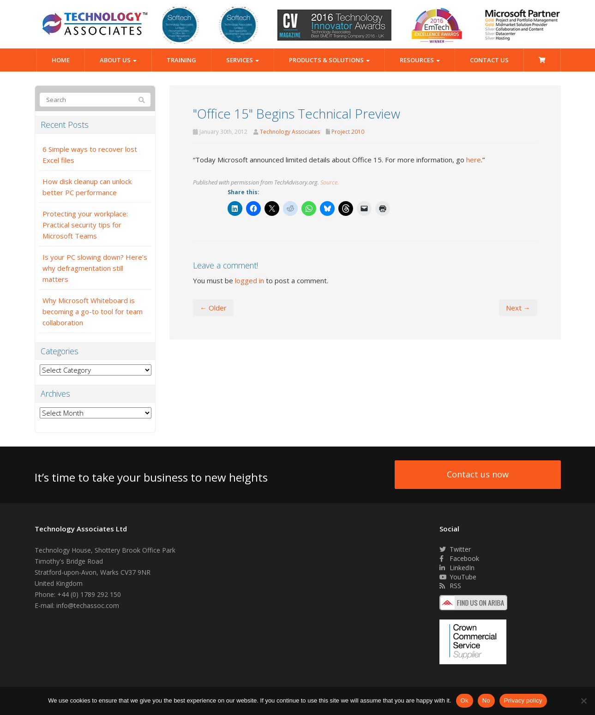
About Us (118, 60)
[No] (583, 700)
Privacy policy (523, 700)
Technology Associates (290, 132)
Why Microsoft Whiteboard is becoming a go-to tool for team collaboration (92, 311)
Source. (329, 182)
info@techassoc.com (87, 605)
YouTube (457, 576)
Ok (465, 700)
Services (242, 60)
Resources (420, 60)
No (486, 700)
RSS (450, 585)
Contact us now (478, 474)
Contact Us (489, 60)
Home (61, 60)
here (473, 159)
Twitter (455, 549)
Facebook (459, 558)
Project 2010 (347, 132)
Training (181, 60)
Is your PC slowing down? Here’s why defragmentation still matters (94, 268)
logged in (249, 280)
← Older (213, 307)
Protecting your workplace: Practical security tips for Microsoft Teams (85, 224)
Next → (518, 307)
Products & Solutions (329, 60)
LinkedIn (457, 567)
